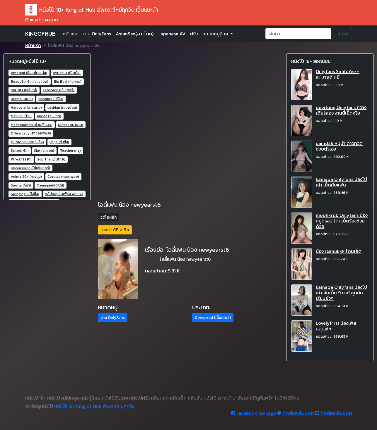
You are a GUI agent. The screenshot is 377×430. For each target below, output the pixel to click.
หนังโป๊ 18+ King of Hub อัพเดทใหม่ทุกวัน (94, 406)
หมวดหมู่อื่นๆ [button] (215, 33)
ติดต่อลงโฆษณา (295, 413)
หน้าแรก (71, 33)
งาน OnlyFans (97, 33)
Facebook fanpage (253, 413)
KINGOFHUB (40, 33)
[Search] (298, 33)
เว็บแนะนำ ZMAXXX (42, 20)
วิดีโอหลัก (108, 217)
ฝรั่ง (194, 33)
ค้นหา (342, 33)
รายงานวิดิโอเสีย (114, 230)
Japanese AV (171, 33)
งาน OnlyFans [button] (112, 318)
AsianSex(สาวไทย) (134, 33)
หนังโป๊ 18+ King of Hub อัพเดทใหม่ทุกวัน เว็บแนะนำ (91, 9)
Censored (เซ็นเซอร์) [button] (213, 318)
